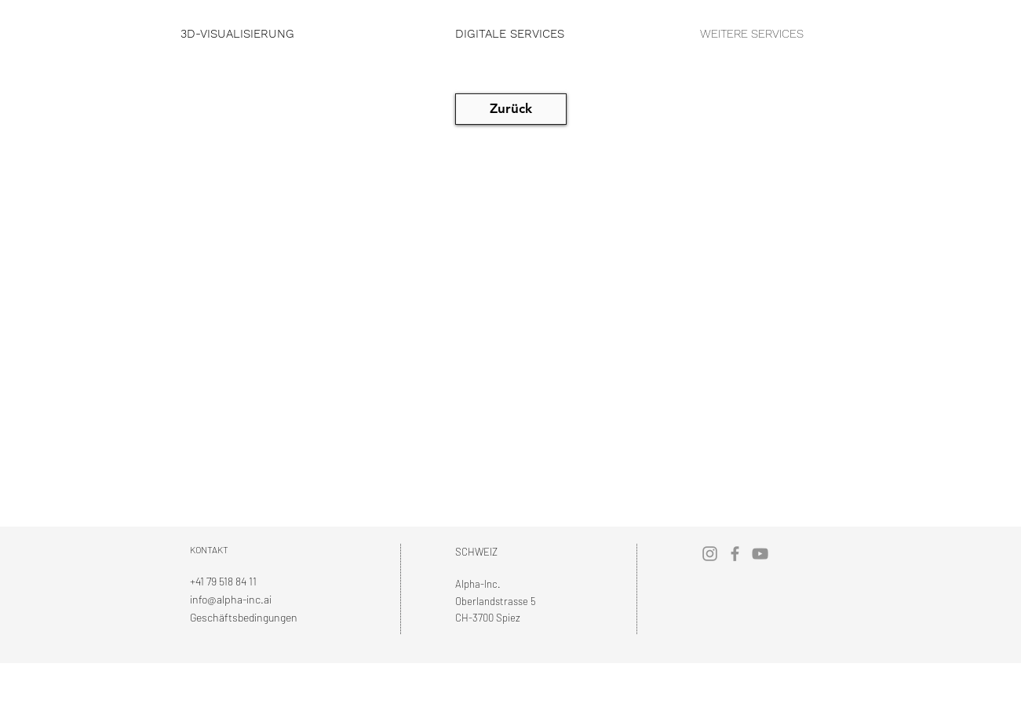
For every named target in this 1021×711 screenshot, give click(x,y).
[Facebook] (735, 553)
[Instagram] (710, 553)
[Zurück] (511, 109)
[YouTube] (760, 553)
